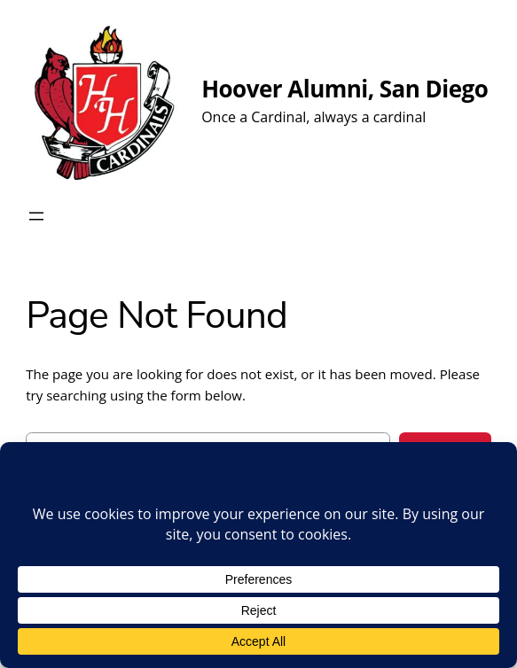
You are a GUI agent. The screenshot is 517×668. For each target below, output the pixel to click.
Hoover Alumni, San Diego (344, 89)
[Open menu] (36, 216)
